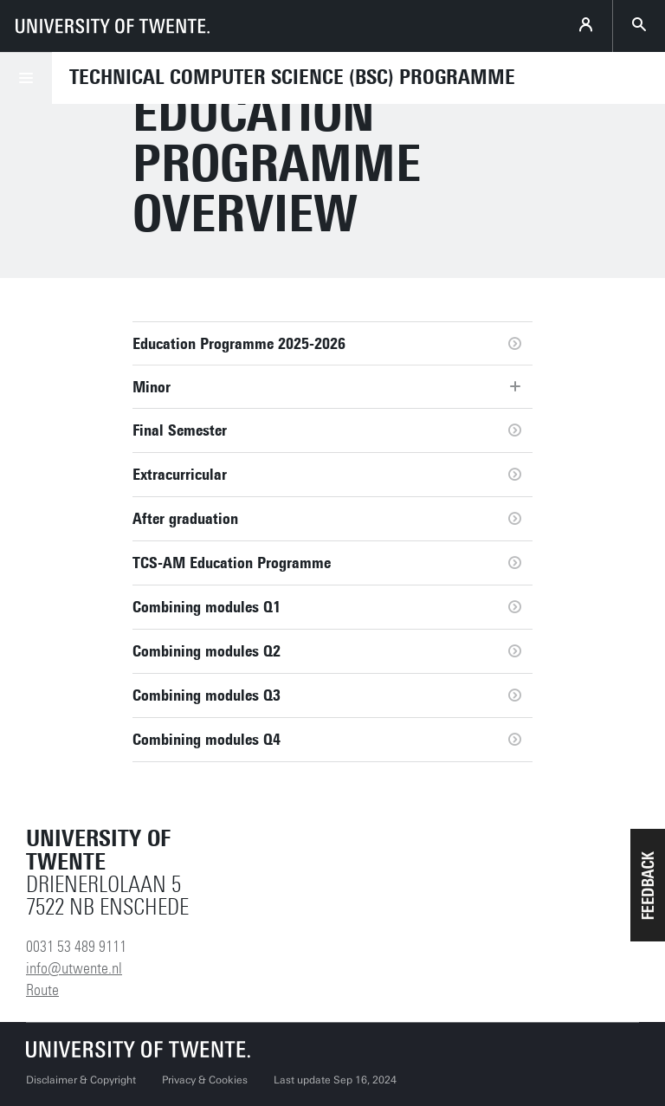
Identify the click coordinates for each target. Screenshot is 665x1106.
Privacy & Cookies (205, 1080)
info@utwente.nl (74, 968)
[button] (647, 885)
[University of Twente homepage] (112, 26)
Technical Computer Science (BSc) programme (292, 77)
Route (42, 989)
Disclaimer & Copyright (81, 1080)
